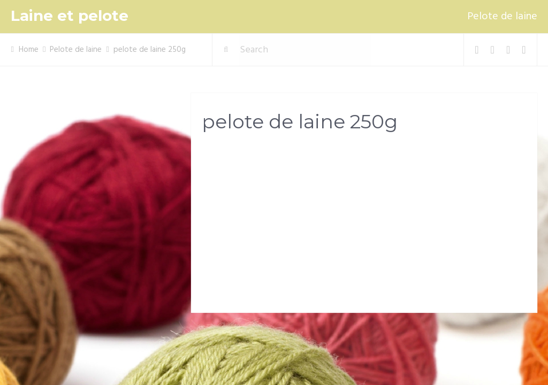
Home (29, 49)
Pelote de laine (502, 16)
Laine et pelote (69, 16)
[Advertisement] (364, 225)
